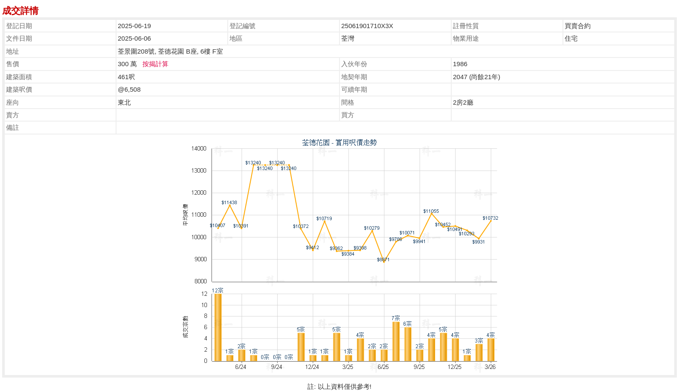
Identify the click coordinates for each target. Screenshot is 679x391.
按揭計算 (155, 63)
